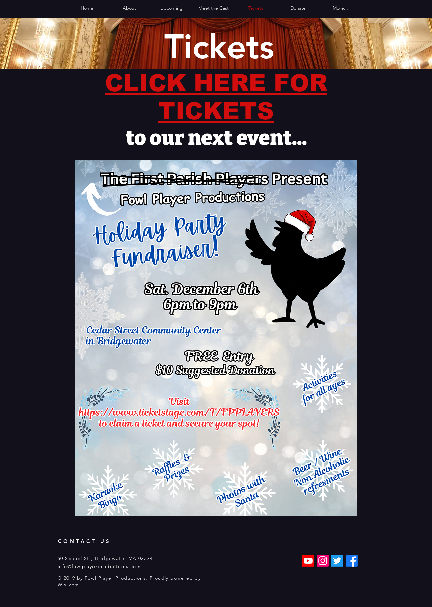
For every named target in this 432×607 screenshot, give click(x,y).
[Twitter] (337, 561)
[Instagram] (323, 561)
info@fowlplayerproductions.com (99, 566)
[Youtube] (308, 561)
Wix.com (68, 585)
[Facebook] (352, 561)
